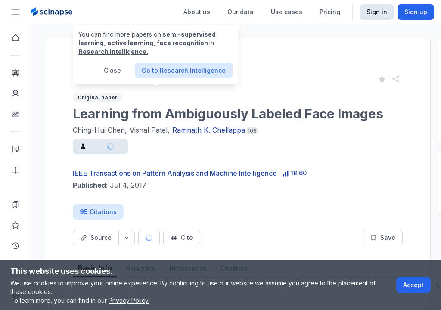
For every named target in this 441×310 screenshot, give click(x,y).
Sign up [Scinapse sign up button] (415, 12)
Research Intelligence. (113, 51)
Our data (240, 12)
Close (112, 70)
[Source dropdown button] (126, 237)
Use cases (286, 12)
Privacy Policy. (129, 300)
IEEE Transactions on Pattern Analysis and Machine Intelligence (175, 173)
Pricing (330, 12)
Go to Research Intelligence (184, 70)
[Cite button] (181, 237)
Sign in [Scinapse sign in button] (376, 12)
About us (196, 12)
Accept (413, 284)
